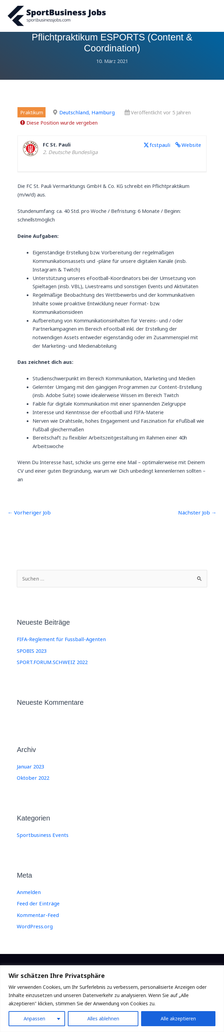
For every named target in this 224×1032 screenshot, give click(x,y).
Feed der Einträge (37, 907)
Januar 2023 (30, 770)
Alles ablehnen (103, 1018)
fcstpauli (161, 149)
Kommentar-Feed (37, 918)
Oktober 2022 (32, 781)
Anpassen (34, 1018)
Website (191, 149)
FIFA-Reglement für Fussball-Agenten (60, 643)
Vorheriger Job (28, 517)
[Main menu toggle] (209, 18)
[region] (112, 998)
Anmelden (28, 895)
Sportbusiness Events (41, 838)
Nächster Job (198, 517)
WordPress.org (34, 929)
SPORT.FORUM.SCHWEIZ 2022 (52, 666)
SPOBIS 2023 (32, 654)
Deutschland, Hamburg (85, 117)
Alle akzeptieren (178, 1018)
